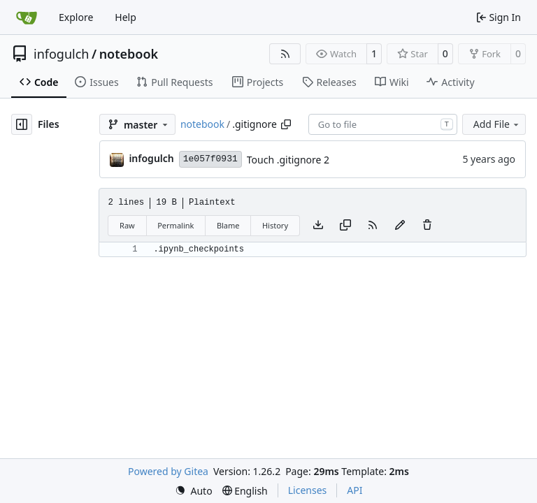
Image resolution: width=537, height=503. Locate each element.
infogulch (61, 54)
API (354, 490)
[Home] (26, 17)
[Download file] (318, 226)
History (275, 225)
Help (125, 17)
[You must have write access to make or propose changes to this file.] (427, 226)
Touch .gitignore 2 (288, 159)
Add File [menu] (497, 124)
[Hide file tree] (21, 124)
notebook (129, 54)
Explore (76, 17)
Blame (228, 225)
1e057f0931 (210, 159)
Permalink (175, 225)
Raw (127, 225)
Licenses (307, 490)
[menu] (194, 490)
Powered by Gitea (168, 471)
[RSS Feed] (285, 53)
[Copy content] (345, 226)
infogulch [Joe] (151, 158)
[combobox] (382, 124)
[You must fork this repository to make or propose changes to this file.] (400, 226)
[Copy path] (286, 124)
